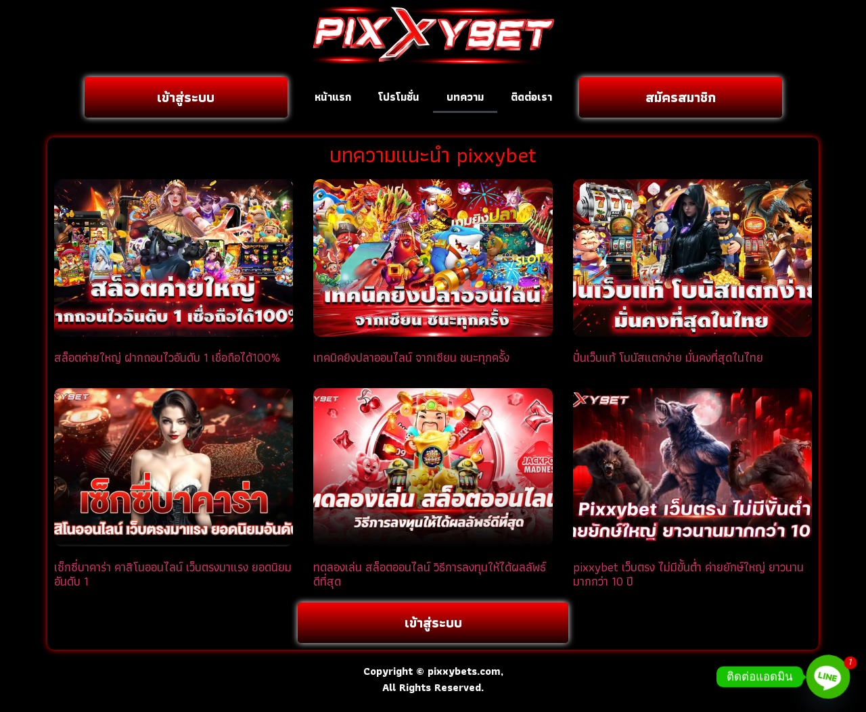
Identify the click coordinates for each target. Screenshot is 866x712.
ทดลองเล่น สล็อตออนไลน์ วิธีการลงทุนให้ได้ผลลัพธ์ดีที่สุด (429, 574)
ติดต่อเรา (531, 97)
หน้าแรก (333, 97)
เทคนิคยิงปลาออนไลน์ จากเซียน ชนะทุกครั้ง (411, 357)
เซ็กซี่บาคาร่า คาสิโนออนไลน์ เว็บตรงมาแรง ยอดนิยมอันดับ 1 (173, 574)
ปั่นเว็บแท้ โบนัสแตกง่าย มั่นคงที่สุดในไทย (668, 357)
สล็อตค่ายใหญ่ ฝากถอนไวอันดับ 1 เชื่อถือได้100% (167, 357)
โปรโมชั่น (398, 97)
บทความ (465, 97)
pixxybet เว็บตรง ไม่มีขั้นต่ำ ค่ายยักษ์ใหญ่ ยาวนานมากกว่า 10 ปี (688, 574)
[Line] (828, 677)
